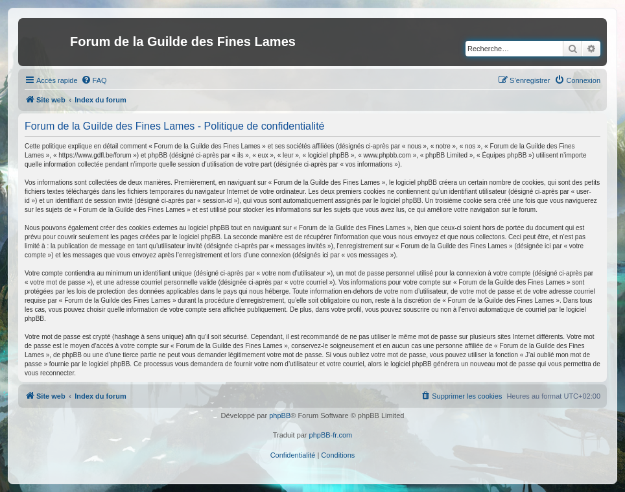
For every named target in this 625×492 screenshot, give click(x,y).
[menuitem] (94, 80)
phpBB (279, 415)
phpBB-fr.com (331, 435)
